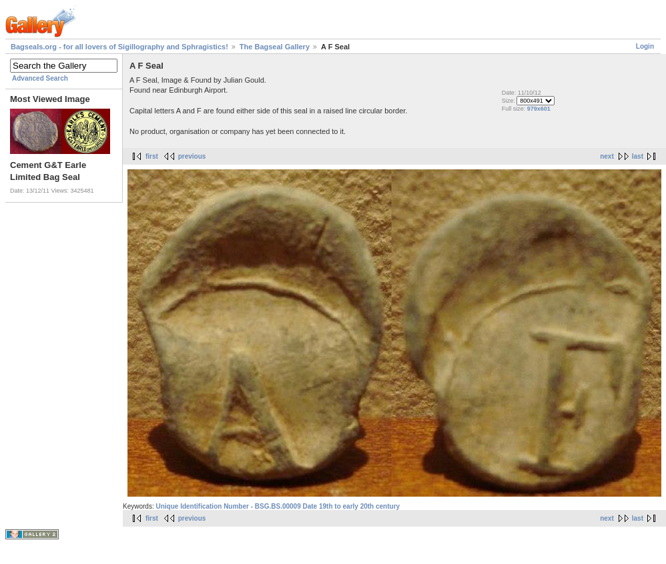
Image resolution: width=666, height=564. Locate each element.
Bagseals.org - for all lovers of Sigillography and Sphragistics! (119, 47)
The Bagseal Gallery (275, 47)
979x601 (539, 108)
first (151, 156)
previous (192, 156)
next (607, 156)
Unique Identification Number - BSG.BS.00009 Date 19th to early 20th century (277, 506)
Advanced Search (40, 78)
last (637, 156)
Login (645, 46)
